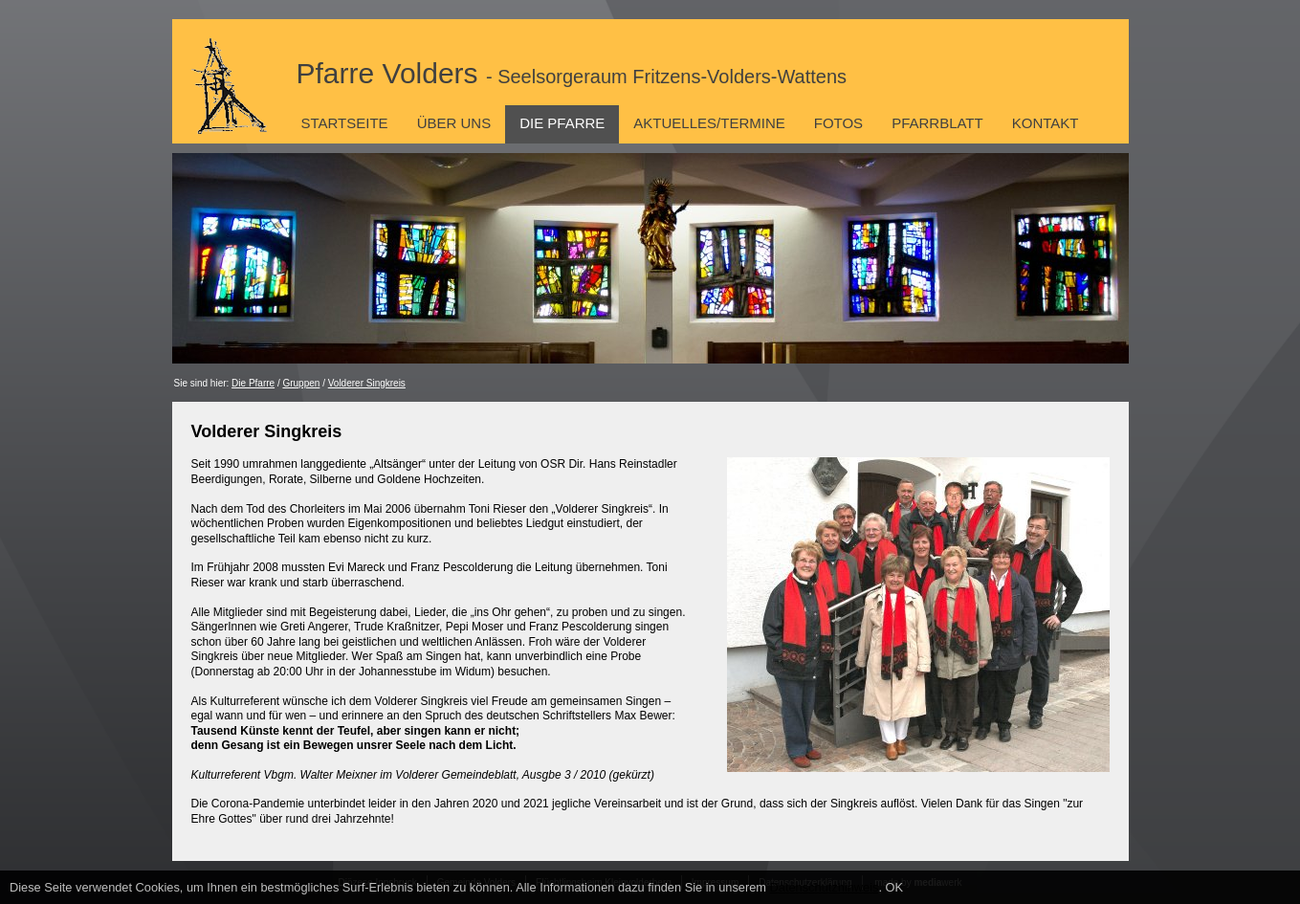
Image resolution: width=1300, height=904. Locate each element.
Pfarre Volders (572, 73)
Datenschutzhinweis (824, 887)
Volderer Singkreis (367, 383)
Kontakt (1045, 123)
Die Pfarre (562, 123)
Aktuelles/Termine (708, 123)
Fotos (838, 123)
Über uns (454, 123)
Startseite (344, 123)
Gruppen (300, 383)
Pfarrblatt (937, 123)
